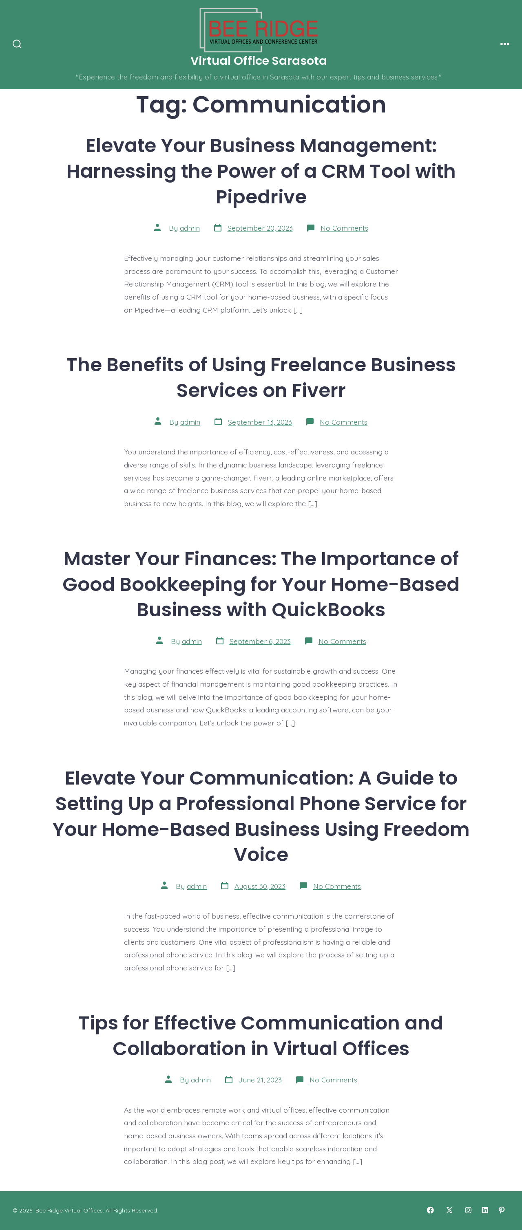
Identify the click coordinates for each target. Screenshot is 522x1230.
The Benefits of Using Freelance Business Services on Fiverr (261, 377)
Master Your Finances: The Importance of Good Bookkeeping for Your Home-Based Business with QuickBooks (261, 584)
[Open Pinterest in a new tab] (501, 1210)
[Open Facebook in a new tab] (430, 1210)
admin (190, 227)
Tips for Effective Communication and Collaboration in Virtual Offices (261, 1036)
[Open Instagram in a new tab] (468, 1210)
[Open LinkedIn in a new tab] (485, 1210)
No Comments (344, 227)
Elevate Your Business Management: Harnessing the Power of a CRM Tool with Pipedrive (261, 171)
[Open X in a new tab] (449, 1210)
